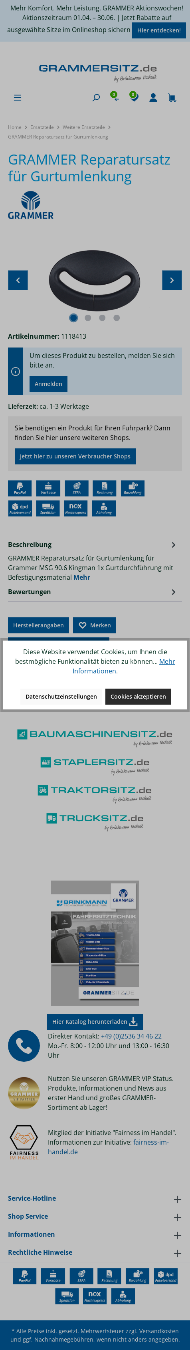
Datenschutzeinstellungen (61, 696)
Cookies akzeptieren (138, 696)
